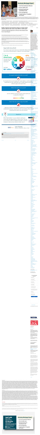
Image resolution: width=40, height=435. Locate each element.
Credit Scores (32, 82)
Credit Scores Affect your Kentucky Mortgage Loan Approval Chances (34, 83)
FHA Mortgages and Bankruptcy (34, 98)
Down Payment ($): (32, 279)
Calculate (34, 296)
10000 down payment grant (33, 54)
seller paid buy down (33, 249)
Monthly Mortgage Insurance (33, 131)
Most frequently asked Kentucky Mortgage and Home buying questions (34, 133)
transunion (32, 257)
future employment (32, 206)
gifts (31, 208)
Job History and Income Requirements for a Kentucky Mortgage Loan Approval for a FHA (34, 121)
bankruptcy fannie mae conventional (34, 162)
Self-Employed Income (33, 142)
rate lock (31, 240)
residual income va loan (33, 244)
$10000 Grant (32, 53)
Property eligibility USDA (33, 138)
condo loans (32, 175)
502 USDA (32, 68)
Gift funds (32, 110)
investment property (32, 218)
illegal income (32, 216)
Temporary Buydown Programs (33, 145)
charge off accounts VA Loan (33, 169)
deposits (31, 183)
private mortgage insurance (33, 238)
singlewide (32, 250)
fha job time (32, 196)
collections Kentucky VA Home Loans (34, 173)
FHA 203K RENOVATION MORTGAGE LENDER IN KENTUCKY (34, 92)
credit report (32, 178)
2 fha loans (32, 56)
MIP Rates (32, 128)
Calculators (32, 75)
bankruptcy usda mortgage (33, 163)
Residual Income (32, 140)
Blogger (23, 410)
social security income (33, 251)
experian (31, 192)
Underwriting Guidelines (33, 150)
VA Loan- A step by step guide (33, 152)
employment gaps (32, 190)
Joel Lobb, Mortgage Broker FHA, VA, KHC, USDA (34, 33)
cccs (31, 167)
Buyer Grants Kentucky (33, 73)
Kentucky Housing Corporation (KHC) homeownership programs (34, 126)
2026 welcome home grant (33, 62)
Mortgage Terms (32, 132)
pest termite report (32, 237)
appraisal (32, 158)
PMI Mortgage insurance (33, 135)
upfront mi (32, 262)
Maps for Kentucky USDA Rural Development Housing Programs (34, 129)
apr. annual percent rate (33, 160)
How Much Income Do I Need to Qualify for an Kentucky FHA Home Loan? (34, 113)
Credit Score (32, 81)
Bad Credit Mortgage (33, 71)
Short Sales (32, 143)
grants (31, 212)
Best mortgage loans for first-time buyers (34, 72)
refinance (32, 243)
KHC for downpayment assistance (34, 123)
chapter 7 (32, 168)
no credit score (32, 230)
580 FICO (32, 69)
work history (32, 266)
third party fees (32, 253)
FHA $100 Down (32, 91)
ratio (31, 241)
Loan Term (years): (32, 284)
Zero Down (32, 156)
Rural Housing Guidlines (33, 141)
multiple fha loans (32, 228)
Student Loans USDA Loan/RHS (34, 144)
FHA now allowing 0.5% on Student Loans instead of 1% (34, 101)
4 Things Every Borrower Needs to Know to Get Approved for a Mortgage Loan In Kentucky (34, 65)
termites (31, 252)
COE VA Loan (32, 74)
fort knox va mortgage (33, 204)
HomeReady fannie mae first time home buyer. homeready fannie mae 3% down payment (34, 112)
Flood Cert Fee (32, 106)
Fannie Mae (32, 103)
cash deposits (32, 165)
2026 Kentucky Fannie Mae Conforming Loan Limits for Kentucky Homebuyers (34, 58)
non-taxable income (32, 234)
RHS (31, 139)
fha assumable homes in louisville (34, 194)
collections (32, 172)
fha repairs (32, 199)
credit (31, 177)
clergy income (32, 171)
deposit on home (32, 182)
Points (31, 137)
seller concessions (32, 248)
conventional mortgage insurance (34, 176)
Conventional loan (32, 79)
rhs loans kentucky (32, 245)
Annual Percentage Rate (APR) (33, 70)
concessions (32, 174)
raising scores (32, 239)
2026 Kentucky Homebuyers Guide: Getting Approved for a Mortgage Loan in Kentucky (34, 60)
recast (31, 242)
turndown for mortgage (33, 259)
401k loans (32, 67)
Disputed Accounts (32, 85)
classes (31, 170)
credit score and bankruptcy (33, 179)
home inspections (32, 214)
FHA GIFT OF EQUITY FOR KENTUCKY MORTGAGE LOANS (34, 96)
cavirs (31, 166)
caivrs (31, 164)
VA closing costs (32, 154)
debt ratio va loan (32, 180)
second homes (32, 247)
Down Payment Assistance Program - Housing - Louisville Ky (34, 90)
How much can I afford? (33, 114)
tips (31, 255)
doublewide (32, 185)
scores (31, 246)
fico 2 (31, 202)
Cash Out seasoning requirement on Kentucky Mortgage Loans (34, 76)
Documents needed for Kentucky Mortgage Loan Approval (34, 88)
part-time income (32, 236)
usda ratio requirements (33, 264)
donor (31, 184)
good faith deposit (32, 210)
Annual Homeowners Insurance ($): (34, 289)
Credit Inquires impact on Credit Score (34, 80)
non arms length (32, 232)
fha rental (32, 198)
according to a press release (6, 41)
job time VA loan (32, 220)
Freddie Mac (32, 109)
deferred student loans (33, 181)
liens (31, 222)
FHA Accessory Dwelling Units (33, 94)
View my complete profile (32, 50)
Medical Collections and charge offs (34, 130)
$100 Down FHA (32, 52)
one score (32, 235)
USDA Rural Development (33, 148)
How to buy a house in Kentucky (34, 118)
